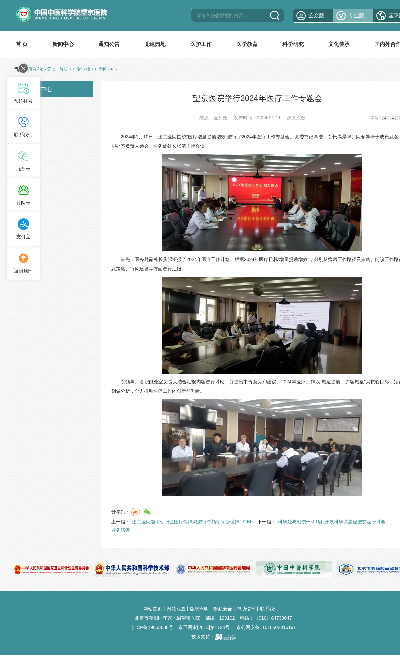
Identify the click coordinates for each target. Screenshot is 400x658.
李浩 (318, 136)
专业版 (356, 15)
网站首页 (152, 608)
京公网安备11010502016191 (266, 627)
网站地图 (176, 608)
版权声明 (199, 608)
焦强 (167, 259)
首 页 (22, 44)
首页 (63, 69)
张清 (181, 146)
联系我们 (269, 608)
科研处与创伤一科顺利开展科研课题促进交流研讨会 (331, 521)
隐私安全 (222, 608)
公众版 (316, 15)
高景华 (344, 136)
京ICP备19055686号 (152, 627)
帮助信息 (246, 608)
